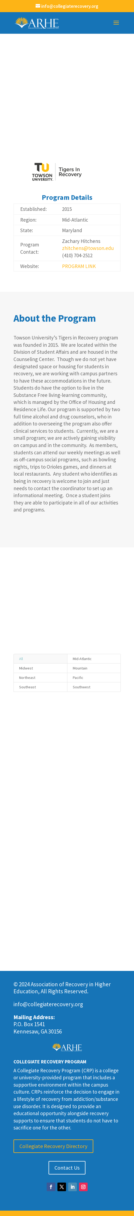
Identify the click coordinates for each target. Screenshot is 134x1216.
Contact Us (67, 1167)
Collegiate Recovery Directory (53, 1146)
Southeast (27, 687)
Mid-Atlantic (82, 658)
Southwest (81, 687)
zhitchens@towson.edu (88, 248)
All (21, 658)
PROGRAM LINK (79, 266)
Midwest (26, 668)
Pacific (78, 677)
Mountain (80, 668)
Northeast (27, 677)
